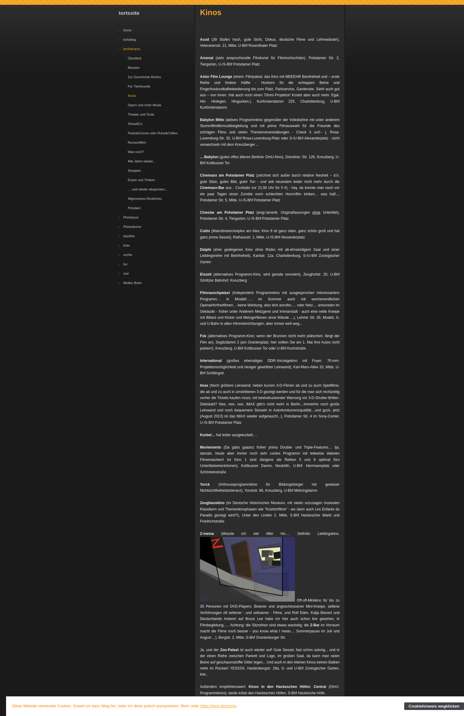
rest (126, 273)
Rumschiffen (137, 142)
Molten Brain (132, 283)
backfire (129, 236)
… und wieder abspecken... (148, 189)
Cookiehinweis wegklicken (434, 706)
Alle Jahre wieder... (142, 161)
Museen (134, 67)
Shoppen (134, 170)
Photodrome (132, 227)
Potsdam (134, 208)
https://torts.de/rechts (218, 706)
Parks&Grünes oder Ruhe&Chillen (153, 133)
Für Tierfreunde (139, 86)
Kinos (132, 95)
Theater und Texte (141, 114)
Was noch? (136, 152)
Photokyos (131, 217)
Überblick (134, 58)
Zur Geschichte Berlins (144, 77)
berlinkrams (131, 49)
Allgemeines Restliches (145, 198)
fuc (125, 264)
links (126, 245)
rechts (127, 255)
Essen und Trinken (141, 180)
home (127, 30)
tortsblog (129, 39)
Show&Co (135, 124)
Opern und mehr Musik (144, 105)
